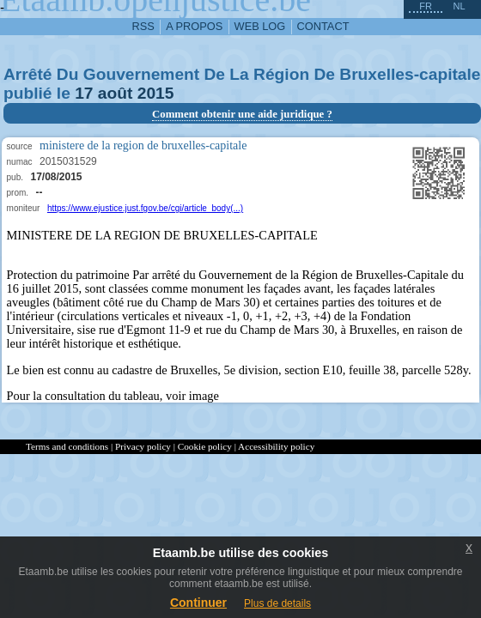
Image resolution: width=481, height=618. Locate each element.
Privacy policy (143, 446)
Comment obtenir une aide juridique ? (242, 114)
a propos (194, 26)
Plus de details (277, 603)
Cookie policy (205, 446)
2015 (155, 93)
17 (84, 93)
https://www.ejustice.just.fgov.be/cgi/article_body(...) (145, 208)
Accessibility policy (276, 446)
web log (260, 26)
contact (323, 26)
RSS (143, 26)
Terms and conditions (67, 446)
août (115, 93)
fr (425, 6)
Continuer (198, 602)
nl (459, 6)
